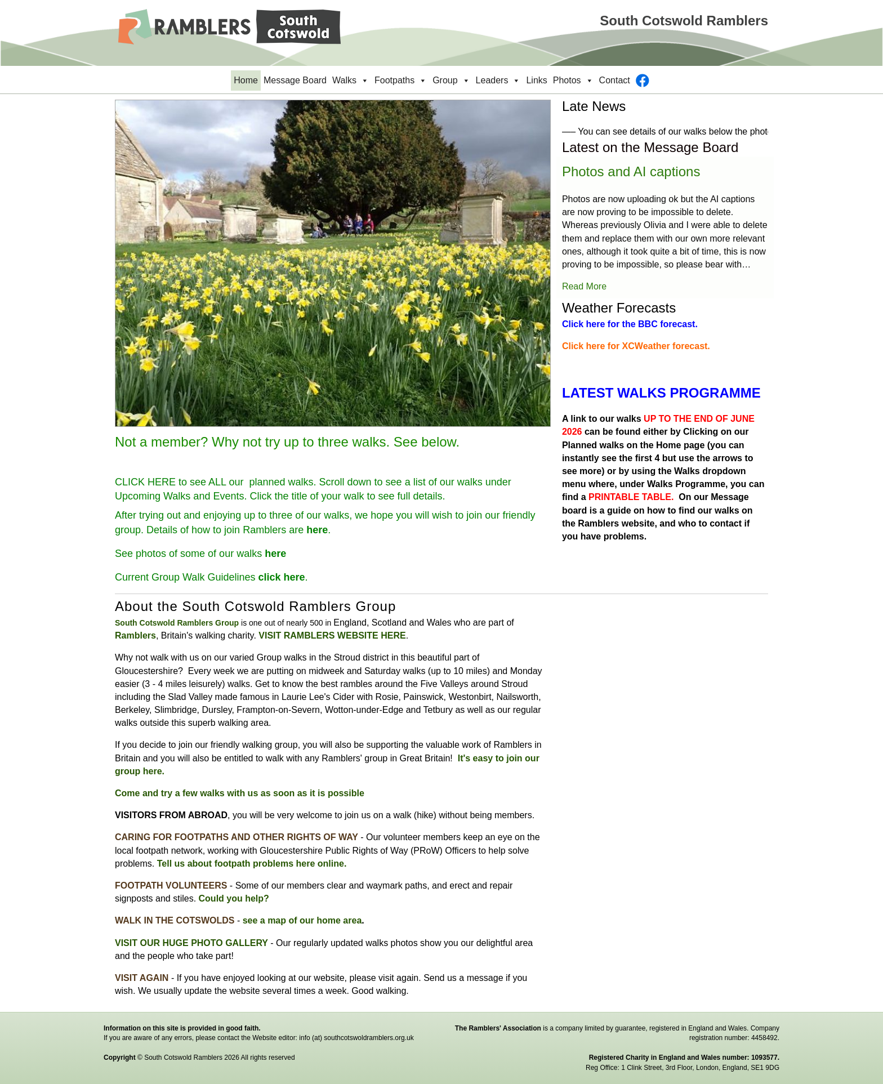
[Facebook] (642, 80)
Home (246, 80)
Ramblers (135, 635)
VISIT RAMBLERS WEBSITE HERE (331, 635)
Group (451, 80)
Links (536, 80)
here (317, 530)
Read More (584, 286)
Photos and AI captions (631, 171)
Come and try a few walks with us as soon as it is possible (239, 793)
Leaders (498, 80)
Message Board (295, 80)
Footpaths (400, 80)
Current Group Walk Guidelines (210, 577)
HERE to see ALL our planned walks (231, 482)
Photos (573, 80)
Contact (614, 80)
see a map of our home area (302, 920)
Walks (350, 80)
